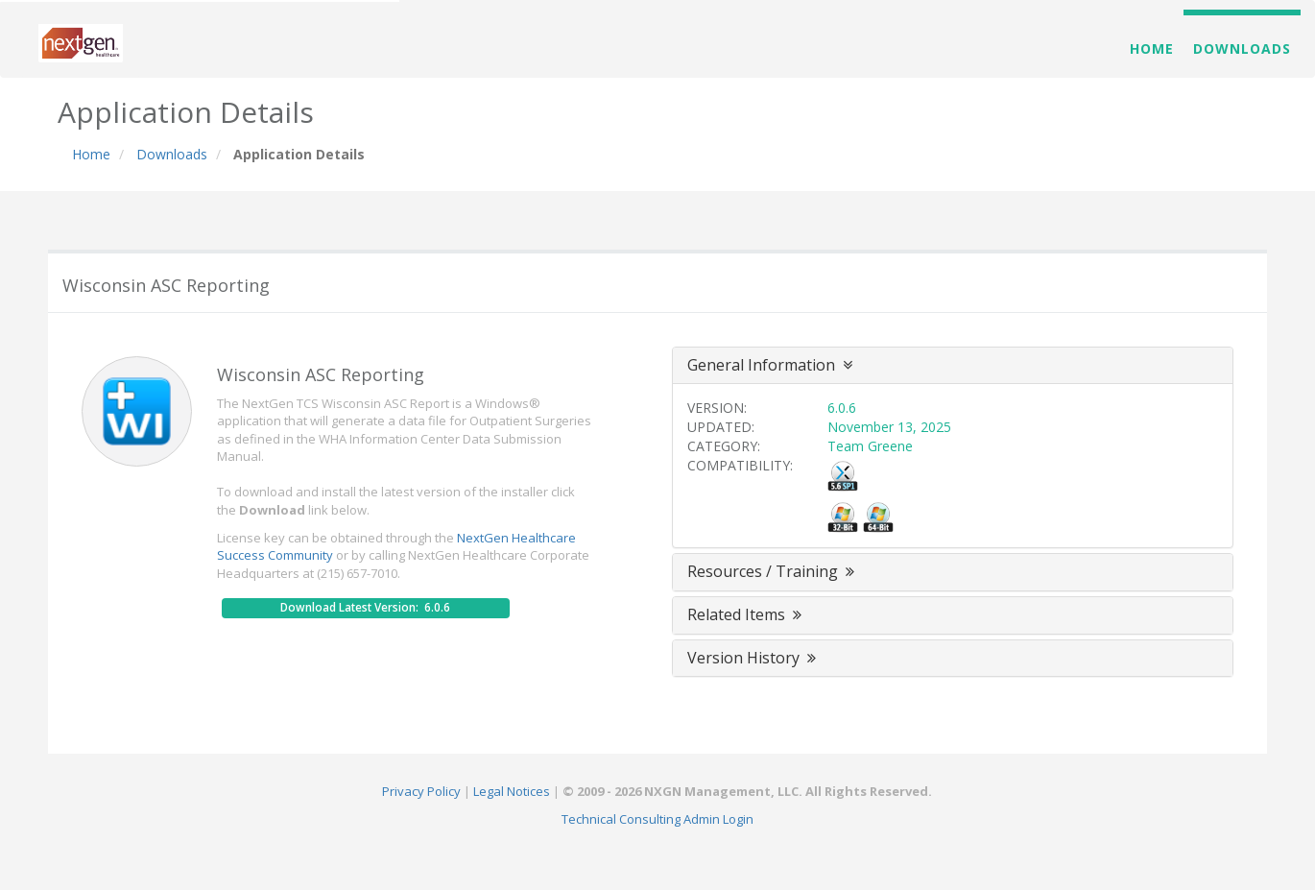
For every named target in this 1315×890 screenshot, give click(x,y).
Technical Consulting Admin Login (657, 819)
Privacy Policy (421, 791)
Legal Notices (511, 791)
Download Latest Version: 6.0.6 (365, 607)
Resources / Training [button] (772, 571)
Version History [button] (753, 657)
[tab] (952, 366)
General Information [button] (769, 364)
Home (1152, 48)
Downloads (1242, 48)
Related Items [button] (746, 614)
